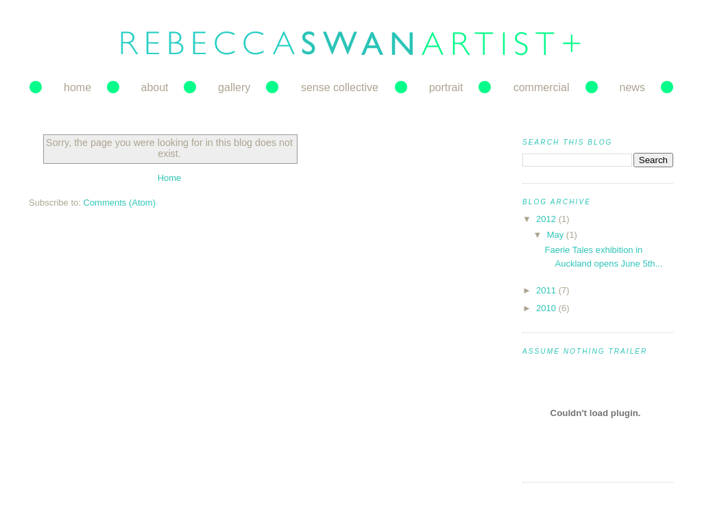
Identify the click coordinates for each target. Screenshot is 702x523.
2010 (547, 308)
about (154, 87)
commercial (541, 87)
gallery (234, 87)
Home (170, 178)
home (77, 87)
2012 (547, 219)
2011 (547, 290)
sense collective (339, 87)
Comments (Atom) (120, 202)
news (632, 87)
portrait (446, 87)
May (556, 235)
